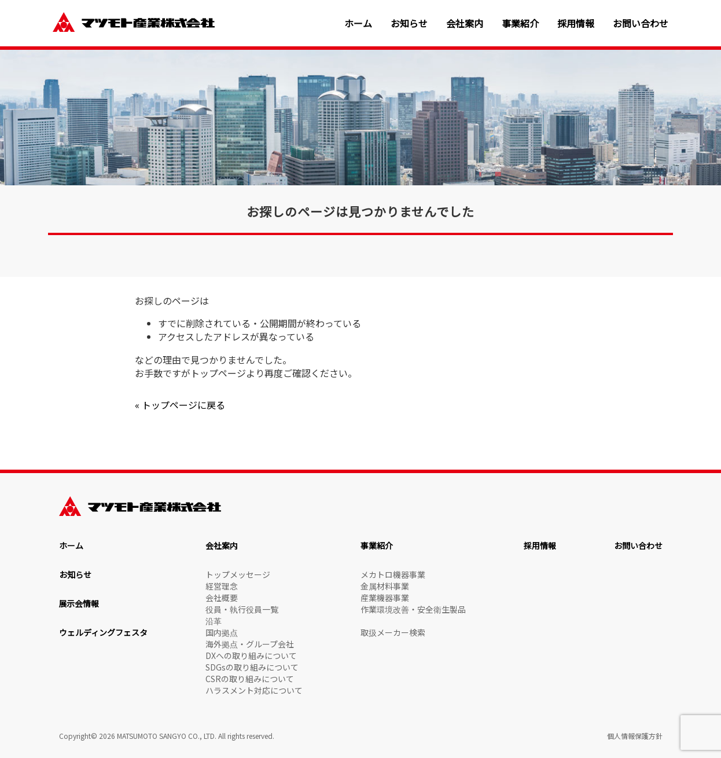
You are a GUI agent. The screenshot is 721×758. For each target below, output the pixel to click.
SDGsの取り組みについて (252, 667)
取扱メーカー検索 (392, 632)
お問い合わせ (640, 23)
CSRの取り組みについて (249, 678)
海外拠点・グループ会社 (249, 644)
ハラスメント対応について (254, 690)
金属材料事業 (384, 586)
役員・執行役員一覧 (241, 609)
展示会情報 (79, 603)
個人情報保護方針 (635, 736)
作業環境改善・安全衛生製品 (413, 609)
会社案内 (464, 23)
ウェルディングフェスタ (103, 632)
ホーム (358, 23)
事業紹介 (520, 23)
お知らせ (409, 23)
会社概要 (221, 597)
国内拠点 (221, 632)
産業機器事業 (384, 597)
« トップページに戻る (180, 405)
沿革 (213, 621)
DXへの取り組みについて (251, 655)
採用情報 (575, 23)
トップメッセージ (237, 574)
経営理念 (221, 586)
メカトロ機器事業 (392, 574)
